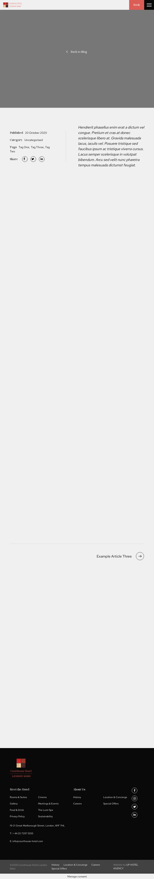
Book (136, 5)
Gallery (14, 803)
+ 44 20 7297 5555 (22, 833)
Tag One (24, 147)
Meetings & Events (48, 803)
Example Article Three (120, 556)
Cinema (42, 797)
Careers (77, 803)
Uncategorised (33, 140)
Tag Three (37, 147)
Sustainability (45, 816)
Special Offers (111, 803)
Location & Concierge (115, 797)
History (77, 797)
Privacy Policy (17, 816)
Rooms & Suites (18, 797)
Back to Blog (76, 52)
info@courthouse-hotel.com (27, 841)
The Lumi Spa (45, 809)
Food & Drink (17, 809)
